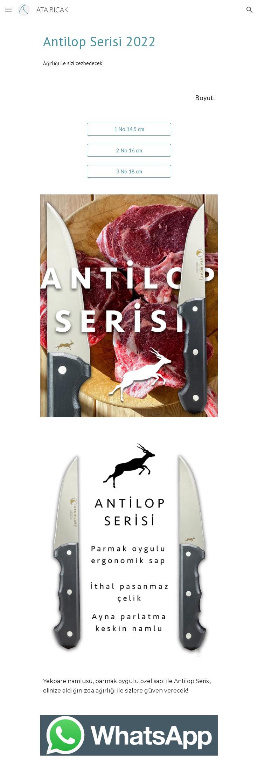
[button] (8, 9)
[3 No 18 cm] (128, 171)
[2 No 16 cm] (128, 150)
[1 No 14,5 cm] (128, 129)
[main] (129, 41)
